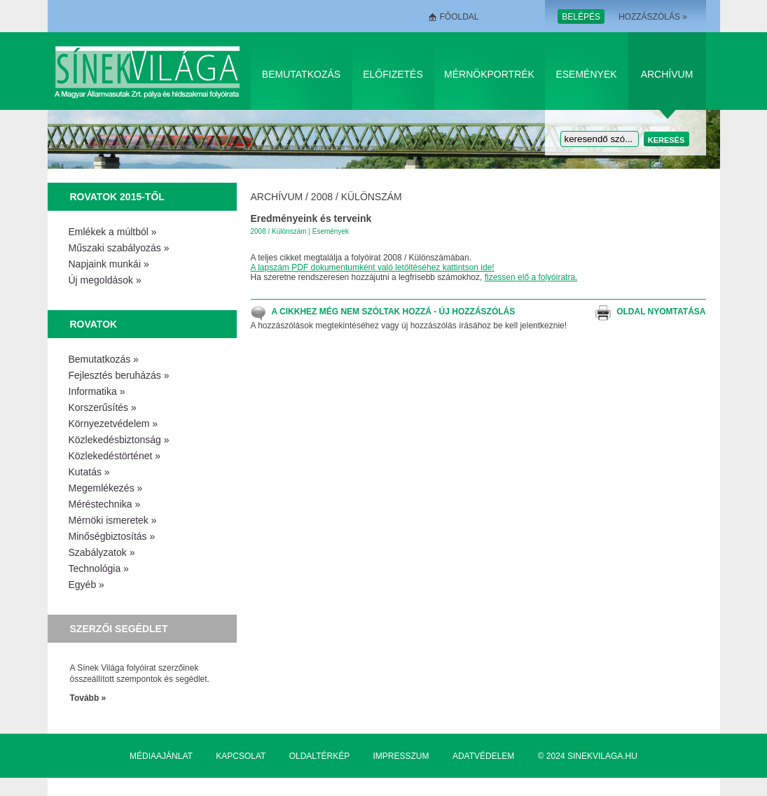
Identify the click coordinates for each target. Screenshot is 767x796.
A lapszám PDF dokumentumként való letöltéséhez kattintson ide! (373, 267)
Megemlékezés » (106, 488)
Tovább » (88, 698)
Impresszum (401, 756)
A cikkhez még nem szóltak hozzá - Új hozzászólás (394, 311)
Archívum (667, 74)
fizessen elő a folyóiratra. (531, 277)
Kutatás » (89, 471)
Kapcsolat (240, 756)
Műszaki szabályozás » (119, 247)
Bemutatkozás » (104, 359)
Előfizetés (393, 74)
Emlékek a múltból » (113, 231)
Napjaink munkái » (109, 264)
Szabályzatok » (102, 552)
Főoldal (459, 17)
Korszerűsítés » (103, 407)
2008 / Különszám (356, 196)
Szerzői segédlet (119, 628)
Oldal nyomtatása (660, 311)
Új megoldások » (105, 280)
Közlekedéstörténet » (115, 455)
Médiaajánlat (161, 756)
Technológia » (99, 568)
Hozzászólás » (653, 17)
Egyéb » (86, 584)
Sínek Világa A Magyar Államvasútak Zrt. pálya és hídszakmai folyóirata (149, 71)
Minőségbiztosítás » (112, 536)
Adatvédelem (483, 756)
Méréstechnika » (105, 504)
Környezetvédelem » (113, 423)
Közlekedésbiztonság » (119, 439)
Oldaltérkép (319, 756)
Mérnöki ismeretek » (113, 520)
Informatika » (97, 391)
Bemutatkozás (301, 74)
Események (585, 74)
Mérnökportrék (489, 74)
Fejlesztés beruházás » (119, 375)
